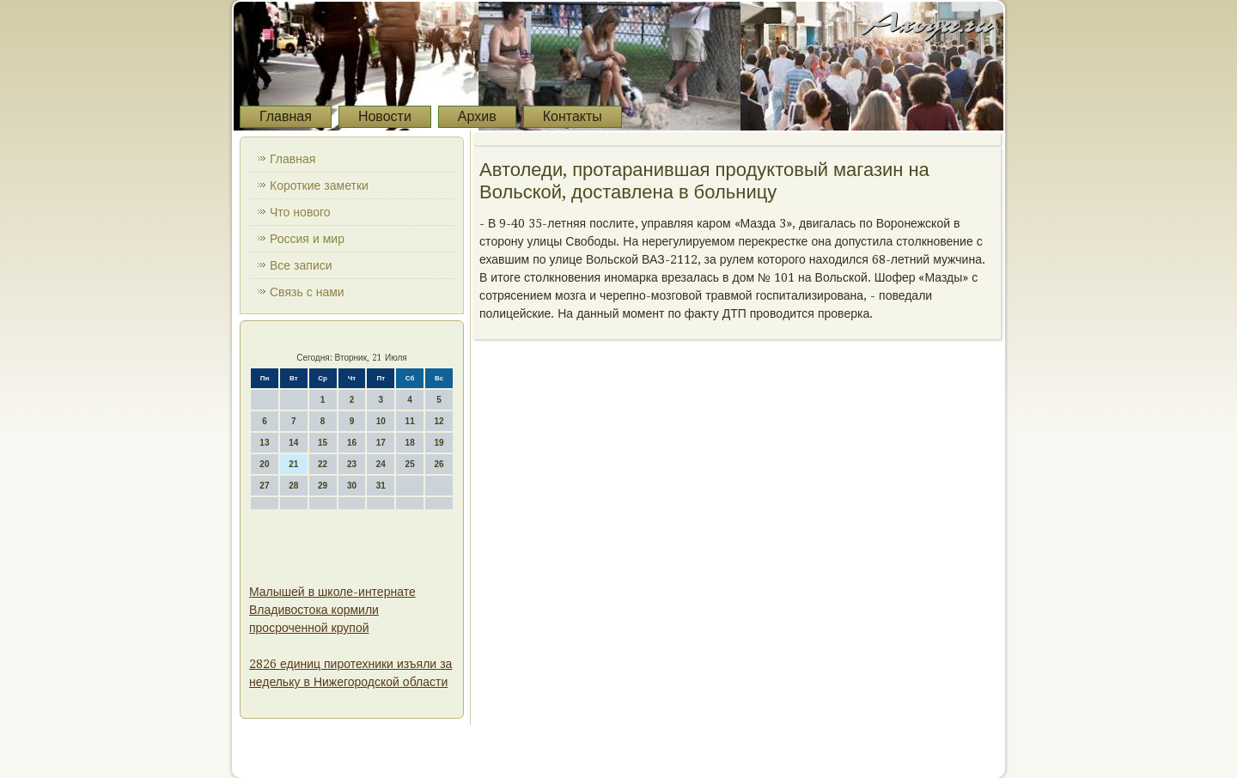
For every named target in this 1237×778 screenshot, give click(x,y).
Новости (384, 116)
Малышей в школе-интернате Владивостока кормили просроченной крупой (332, 610)
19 (438, 442)
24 (381, 464)
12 (438, 421)
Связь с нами (307, 292)
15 (322, 442)
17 (381, 442)
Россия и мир (307, 239)
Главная (285, 116)
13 (264, 442)
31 (381, 485)
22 (322, 464)
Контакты (572, 116)
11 (410, 421)
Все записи (301, 265)
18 (410, 442)
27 (264, 485)
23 (351, 464)
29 (322, 485)
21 (293, 464)
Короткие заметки (319, 185)
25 (410, 464)
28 (293, 485)
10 (381, 421)
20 (264, 464)
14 (293, 442)
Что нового (300, 212)
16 (351, 442)
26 (438, 464)
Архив (477, 116)
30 (351, 485)
